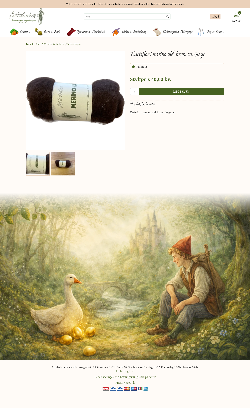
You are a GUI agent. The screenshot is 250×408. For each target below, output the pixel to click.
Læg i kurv (181, 91)
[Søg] (124, 16)
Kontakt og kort (125, 371)
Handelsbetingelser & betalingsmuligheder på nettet (125, 377)
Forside (30, 44)
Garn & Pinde (43, 44)
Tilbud (215, 16)
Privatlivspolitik (125, 382)
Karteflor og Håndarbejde (67, 44)
